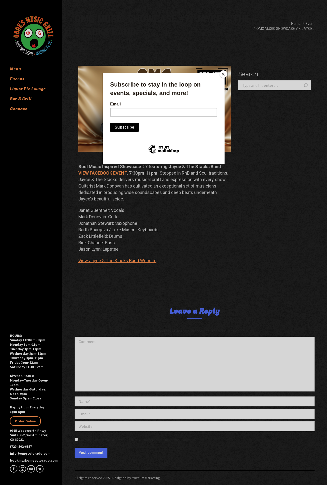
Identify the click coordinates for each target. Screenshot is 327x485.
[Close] (223, 74)
